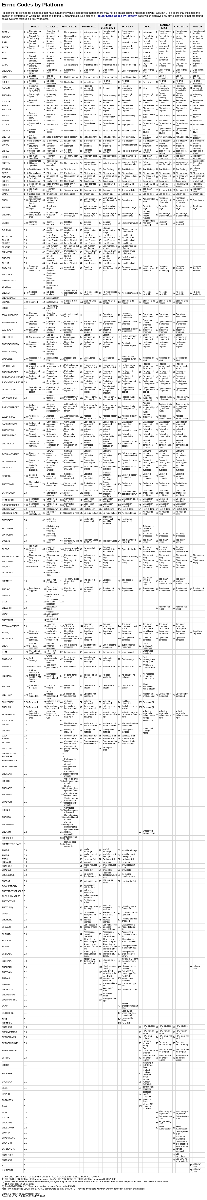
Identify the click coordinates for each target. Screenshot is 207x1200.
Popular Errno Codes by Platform (116, 15)
